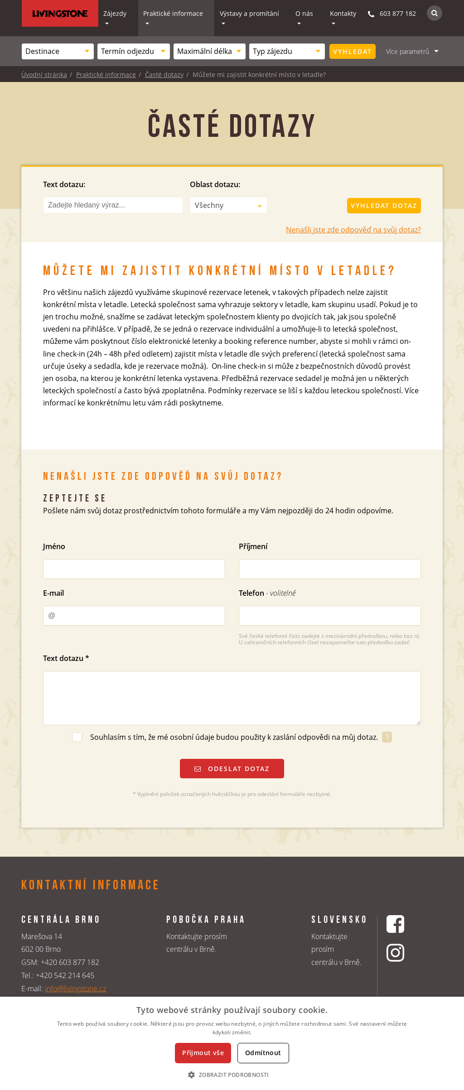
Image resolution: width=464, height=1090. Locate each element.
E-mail (53, 593)
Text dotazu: (64, 184)
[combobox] (58, 51)
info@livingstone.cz (75, 989)
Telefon (267, 593)
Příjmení (253, 546)
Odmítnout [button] (263, 1052)
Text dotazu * (66, 658)
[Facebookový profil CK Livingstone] (407, 924)
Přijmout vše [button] (203, 1052)
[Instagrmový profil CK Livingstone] (407, 952)
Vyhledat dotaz (384, 205)
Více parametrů (407, 51)
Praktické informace (173, 13)
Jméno (54, 546)
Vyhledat (352, 51)
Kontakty (343, 13)
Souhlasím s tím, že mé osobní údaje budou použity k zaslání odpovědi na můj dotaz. (235, 737)
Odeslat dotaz (232, 768)
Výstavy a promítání (249, 13)
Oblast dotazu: (215, 184)
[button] (232, 1074)
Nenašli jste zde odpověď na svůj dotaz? (353, 230)
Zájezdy (114, 13)
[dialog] (232, 1043)
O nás (304, 13)
